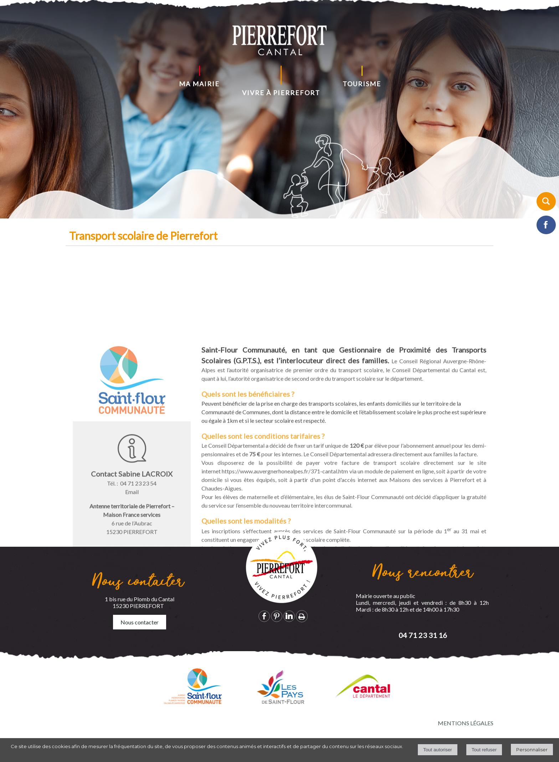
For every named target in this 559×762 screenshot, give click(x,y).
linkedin (289, 616)
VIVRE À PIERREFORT (281, 93)
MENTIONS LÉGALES (465, 723)
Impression (302, 616)
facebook (264, 616)
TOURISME (362, 84)
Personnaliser (532, 749)
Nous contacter (139, 622)
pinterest (276, 616)
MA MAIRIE (199, 84)
